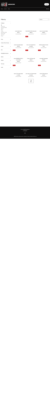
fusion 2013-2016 (4, 27)
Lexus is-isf (3, 26)
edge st (2, 28)
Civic (2, 29)
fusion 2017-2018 (4, 32)
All (1, 25)
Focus (2, 35)
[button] (46, 4)
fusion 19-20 (3, 33)
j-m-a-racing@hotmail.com (25, 129)
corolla (2, 31)
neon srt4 (2, 34)
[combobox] (44, 19)
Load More (31, 81)
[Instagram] (46, 8)
